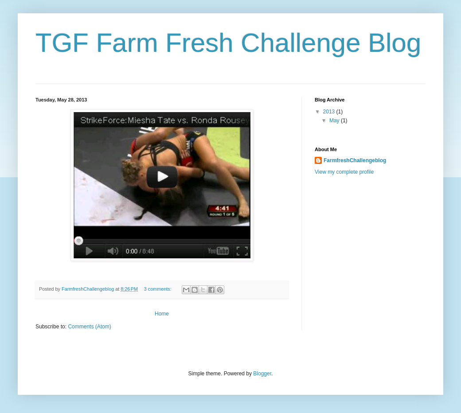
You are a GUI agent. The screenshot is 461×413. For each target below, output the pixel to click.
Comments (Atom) (89, 326)
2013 (329, 112)
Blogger (262, 373)
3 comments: (158, 289)
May (335, 120)
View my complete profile (344, 172)
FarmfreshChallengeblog (355, 160)
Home (162, 314)
